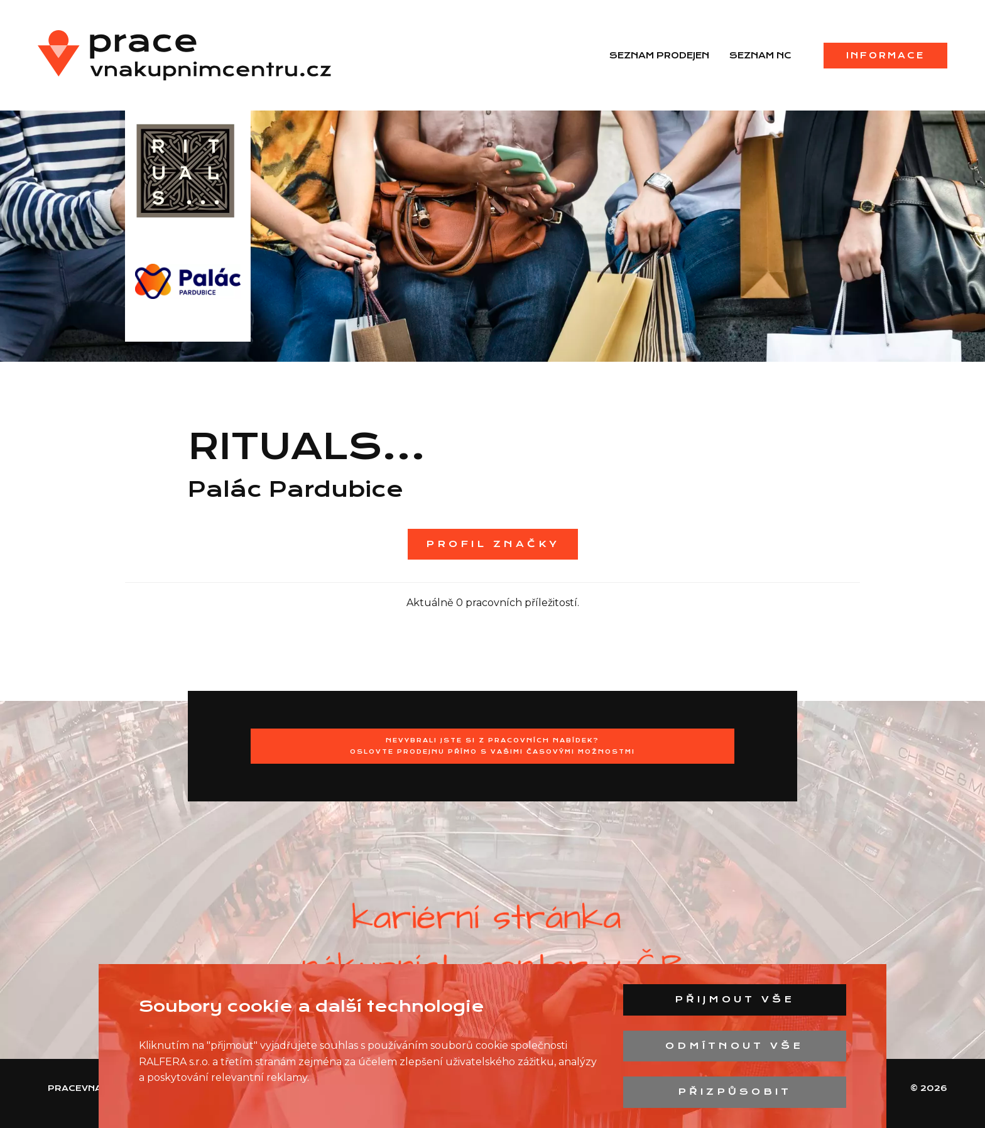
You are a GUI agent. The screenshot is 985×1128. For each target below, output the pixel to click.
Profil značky (493, 544)
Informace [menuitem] (885, 55)
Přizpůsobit (735, 1091)
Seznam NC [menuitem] (760, 55)
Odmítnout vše (734, 1045)
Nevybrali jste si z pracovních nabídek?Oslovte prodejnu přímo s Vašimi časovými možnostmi (492, 746)
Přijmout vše (735, 999)
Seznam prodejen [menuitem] (659, 55)
